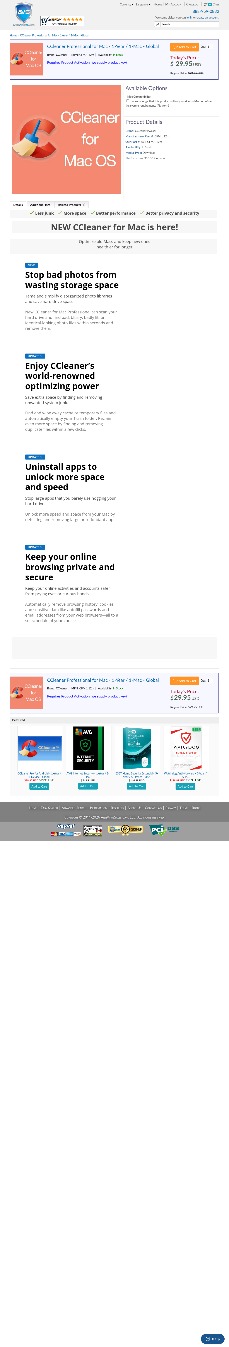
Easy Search (49, 807)
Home (158, 4)
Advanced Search (74, 807)
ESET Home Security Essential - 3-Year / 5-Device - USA (137, 775)
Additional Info (40, 205)
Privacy (170, 807)
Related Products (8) (71, 205)
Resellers (117, 807)
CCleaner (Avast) (145, 131)
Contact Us (153, 807)
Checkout (193, 4)
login (189, 17)
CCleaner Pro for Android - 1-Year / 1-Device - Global (39, 775)
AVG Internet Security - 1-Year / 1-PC (88, 775)
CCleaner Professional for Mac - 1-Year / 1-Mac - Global (54, 35)
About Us (134, 807)
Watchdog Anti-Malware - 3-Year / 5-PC (185, 775)
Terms (183, 807)
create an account (208, 17)
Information (98, 807)
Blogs (196, 807)
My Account (174, 4)
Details (18, 205)
